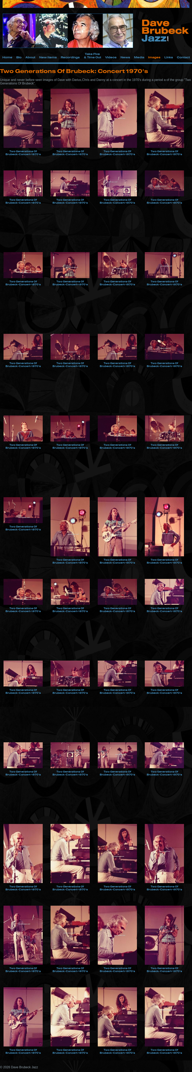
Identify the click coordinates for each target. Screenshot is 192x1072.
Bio (19, 57)
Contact (183, 57)
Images (154, 57)
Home (7, 57)
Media (139, 57)
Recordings (70, 57)
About (30, 57)
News (125, 57)
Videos (111, 57)
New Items (48, 57)
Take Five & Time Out (92, 55)
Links (168, 57)
